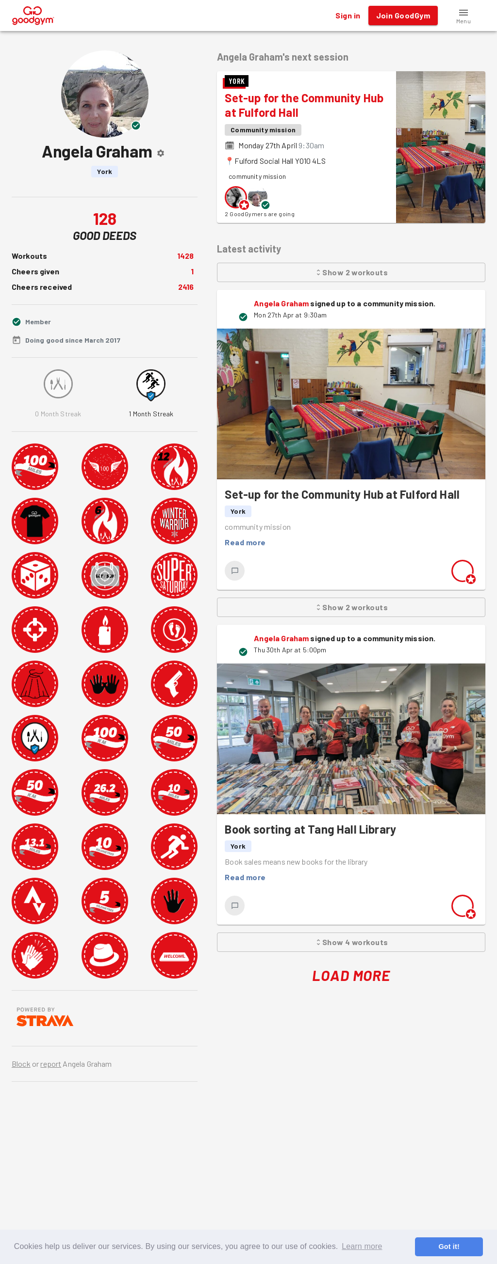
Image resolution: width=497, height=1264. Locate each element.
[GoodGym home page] (33, 14)
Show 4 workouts (351, 942)
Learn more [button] (362, 1246)
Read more (245, 542)
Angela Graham (281, 303)
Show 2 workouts (351, 272)
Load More (351, 975)
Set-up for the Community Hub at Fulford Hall (342, 494)
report (50, 1063)
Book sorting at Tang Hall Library (310, 829)
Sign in (347, 15)
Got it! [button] (448, 1246)
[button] (463, 15)
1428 (185, 255)
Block (21, 1063)
